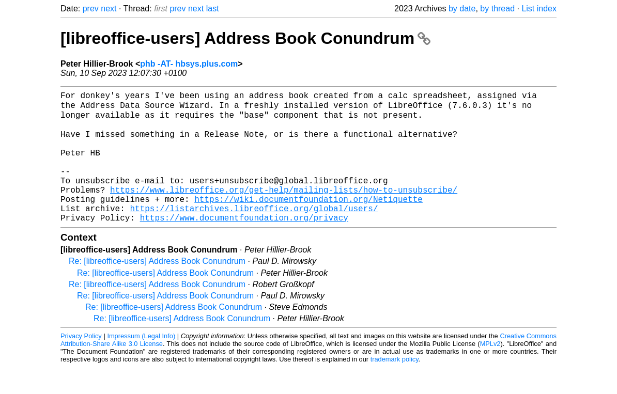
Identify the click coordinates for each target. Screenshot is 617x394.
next (108, 8)
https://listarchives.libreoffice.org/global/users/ (254, 233)
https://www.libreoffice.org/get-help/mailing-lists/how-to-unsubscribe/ (283, 210)
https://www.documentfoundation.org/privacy (244, 244)
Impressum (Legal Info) (141, 363)
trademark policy (395, 386)
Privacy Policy (81, 363)
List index (539, 8)
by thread (497, 8)
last (212, 8)
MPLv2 (490, 370)
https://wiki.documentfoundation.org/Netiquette (308, 221)
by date (462, 8)
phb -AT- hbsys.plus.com (189, 63)
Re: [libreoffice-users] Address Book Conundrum (157, 287)
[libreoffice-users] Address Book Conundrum (245, 38)
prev (91, 8)
